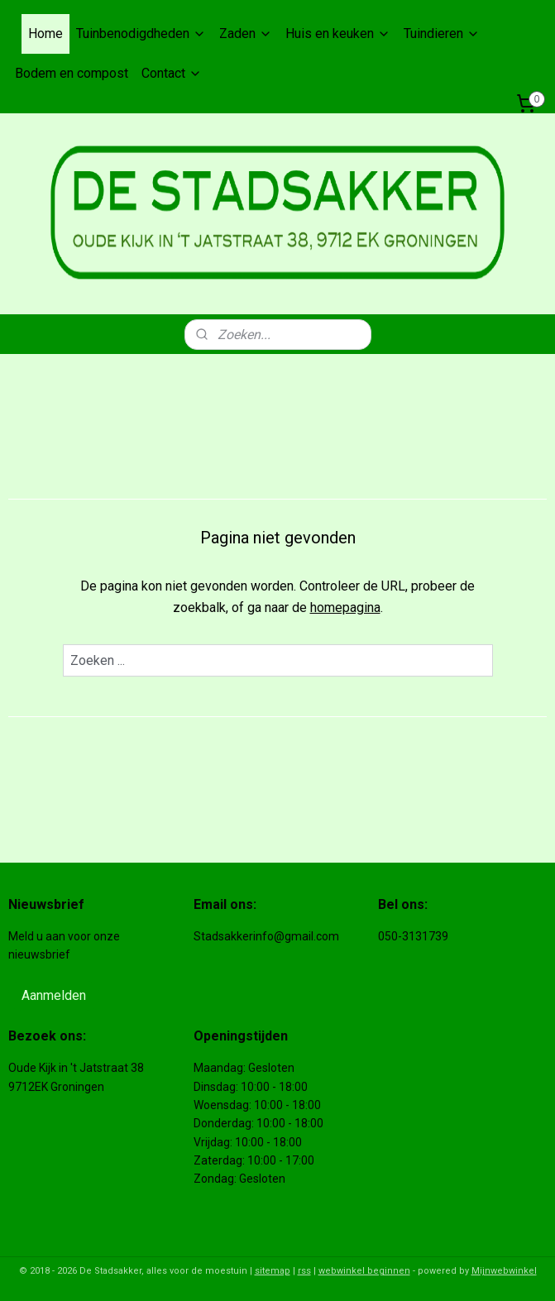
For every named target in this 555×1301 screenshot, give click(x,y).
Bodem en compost (71, 73)
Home (45, 33)
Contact (171, 73)
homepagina (345, 607)
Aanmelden (54, 995)
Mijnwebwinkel (504, 1270)
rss (304, 1270)
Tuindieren (442, 33)
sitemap (272, 1270)
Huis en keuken (337, 33)
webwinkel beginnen (364, 1270)
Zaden (245, 33)
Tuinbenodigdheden (141, 33)
